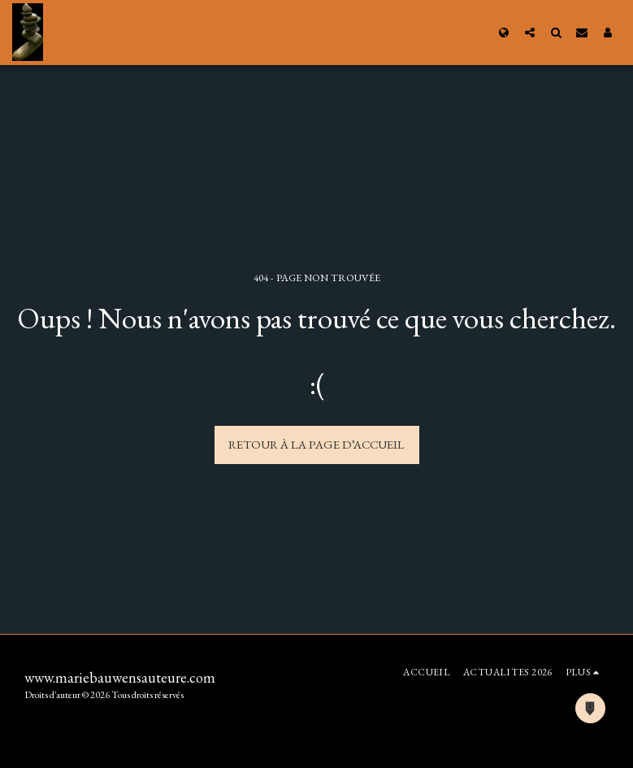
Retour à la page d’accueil (316, 444)
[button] (530, 32)
